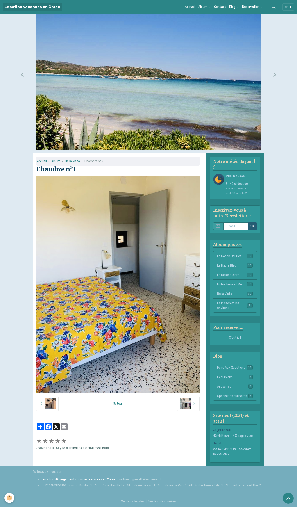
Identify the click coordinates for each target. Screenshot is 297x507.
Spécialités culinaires (235, 396)
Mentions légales (132, 501)
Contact (220, 7)
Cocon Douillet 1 (80, 485)
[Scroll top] (288, 498)
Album (203, 7)
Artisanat (235, 386)
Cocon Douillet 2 (113, 485)
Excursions (235, 377)
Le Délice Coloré (235, 275)
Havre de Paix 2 (176, 485)
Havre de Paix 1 (144, 485)
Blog (232, 7)
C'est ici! (235, 338)
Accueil (190, 7)
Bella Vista (72, 161)
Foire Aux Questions (235, 367)
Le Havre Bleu (235, 265)
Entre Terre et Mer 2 (247, 485)
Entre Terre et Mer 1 (209, 485)
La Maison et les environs (235, 305)
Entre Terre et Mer (235, 284)
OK (252, 226)
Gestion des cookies (162, 501)
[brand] (32, 7)
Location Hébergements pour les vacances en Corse (78, 479)
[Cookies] (9, 498)
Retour (118, 404)
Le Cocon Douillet (235, 256)
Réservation (251, 7)
